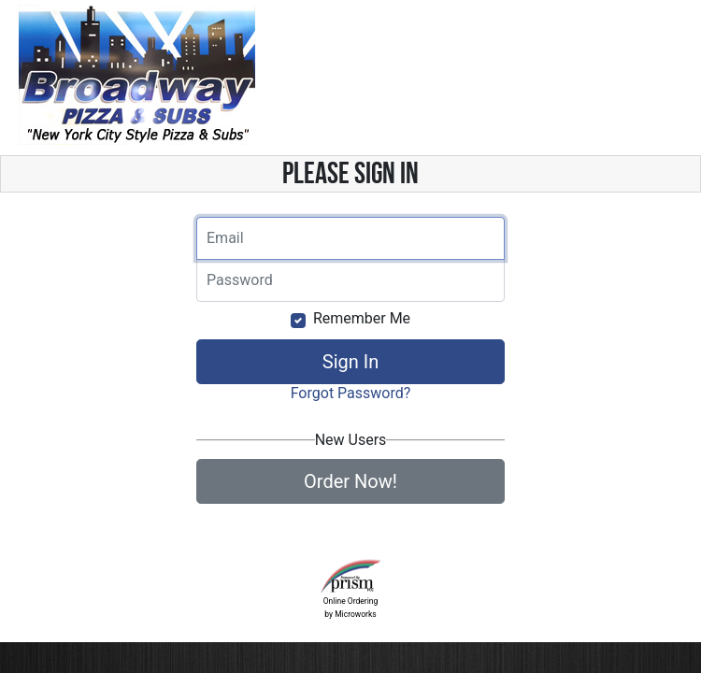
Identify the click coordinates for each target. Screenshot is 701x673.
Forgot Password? (351, 393)
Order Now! (350, 481)
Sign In (350, 362)
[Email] (350, 238)
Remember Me (361, 318)
